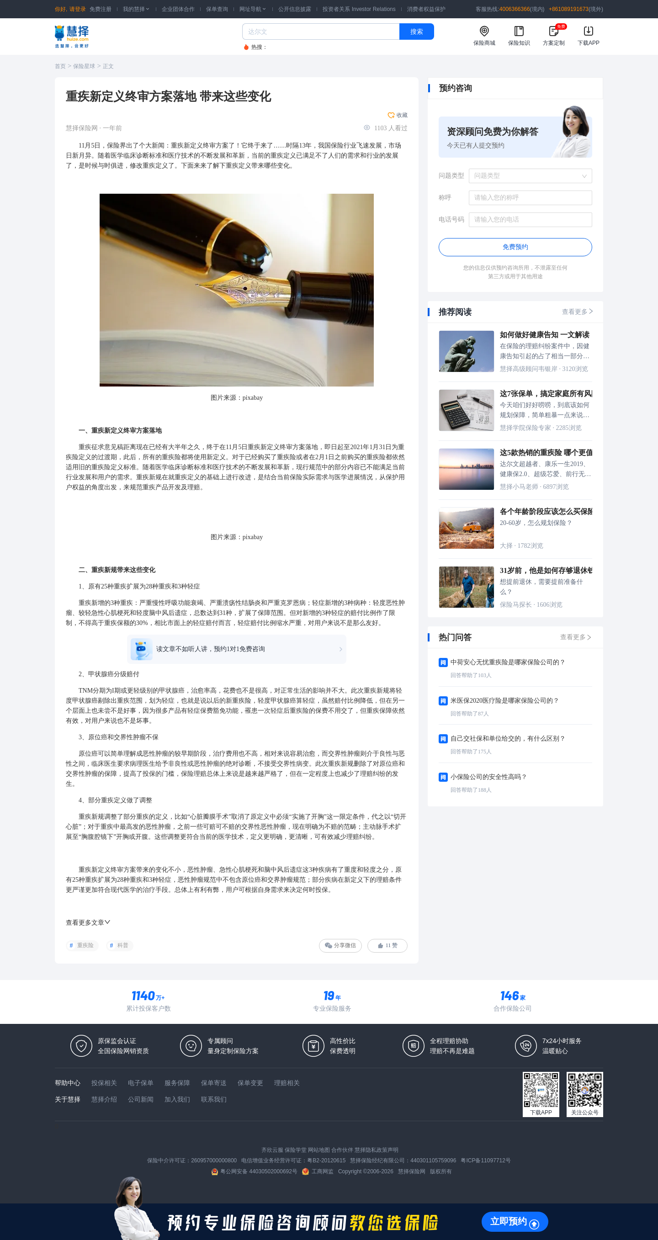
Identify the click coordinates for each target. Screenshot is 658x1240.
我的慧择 (136, 9)
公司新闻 (141, 1099)
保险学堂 (296, 1150)
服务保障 (177, 1082)
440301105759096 (433, 1160)
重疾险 (85, 945)
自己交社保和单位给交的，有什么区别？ (508, 738)
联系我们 (214, 1099)
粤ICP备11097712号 (485, 1160)
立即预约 (508, 1221)
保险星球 (84, 66)
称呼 (445, 197)
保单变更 (250, 1082)
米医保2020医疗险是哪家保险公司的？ (505, 700)
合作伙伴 (342, 1150)
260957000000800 (214, 1160)
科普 (122, 945)
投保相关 (104, 1082)
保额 (123, 623)
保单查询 (217, 9)
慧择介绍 (104, 1099)
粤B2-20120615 (326, 1160)
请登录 (77, 9)
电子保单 (141, 1082)
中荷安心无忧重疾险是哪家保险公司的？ (508, 662)
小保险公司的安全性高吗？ (489, 777)
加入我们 (177, 1099)
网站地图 (319, 1150)
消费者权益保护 (426, 9)
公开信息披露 (294, 9)
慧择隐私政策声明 (376, 1150)
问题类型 (451, 175)
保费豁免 (213, 710)
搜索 (416, 31)
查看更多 (578, 311)
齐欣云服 (272, 1150)
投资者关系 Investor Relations (359, 9)
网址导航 (253, 9)
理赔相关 (287, 1082)
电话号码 (451, 219)
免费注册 (100, 9)
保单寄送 (214, 1082)
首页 (60, 66)
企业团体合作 (178, 9)
